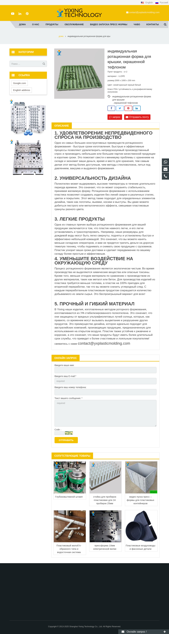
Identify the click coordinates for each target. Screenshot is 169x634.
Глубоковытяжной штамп (69, 496)
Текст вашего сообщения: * (68, 398)
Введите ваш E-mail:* (65, 376)
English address (21, 90)
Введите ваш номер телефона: (70, 387)
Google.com (19, 83)
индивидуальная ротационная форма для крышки (131, 96)
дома (61, 36)
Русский (161, 2)
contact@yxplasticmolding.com (144, 12)
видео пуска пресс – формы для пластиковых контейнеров (140, 500)
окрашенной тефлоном (126, 103)
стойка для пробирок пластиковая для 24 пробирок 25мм (104, 500)
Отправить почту (137, 117)
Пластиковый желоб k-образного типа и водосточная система (68, 549)
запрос (114, 117)
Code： (58, 429)
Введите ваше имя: (64, 365)
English (147, 2)
